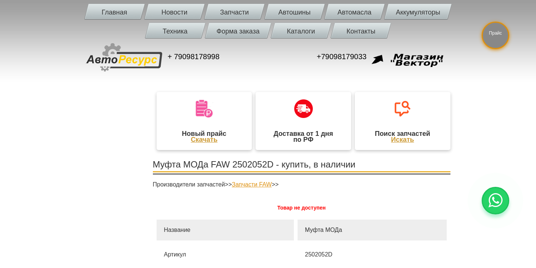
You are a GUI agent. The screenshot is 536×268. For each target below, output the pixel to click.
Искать (402, 139)
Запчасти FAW (252, 184)
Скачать (204, 139)
